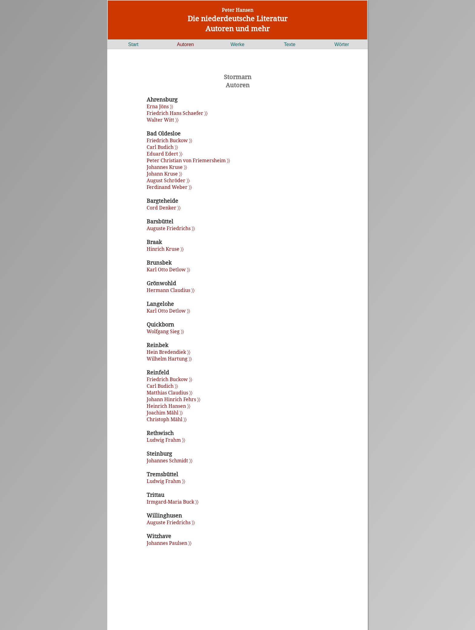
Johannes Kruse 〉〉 (167, 167)
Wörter (341, 44)
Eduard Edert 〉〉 (164, 153)
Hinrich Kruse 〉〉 (165, 249)
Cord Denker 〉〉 (164, 207)
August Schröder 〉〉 (168, 180)
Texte (289, 44)
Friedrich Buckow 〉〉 (169, 140)
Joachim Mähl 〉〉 (165, 412)
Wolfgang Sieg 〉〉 (165, 331)
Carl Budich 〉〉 (162, 147)
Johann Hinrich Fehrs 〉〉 (173, 399)
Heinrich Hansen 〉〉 (168, 406)
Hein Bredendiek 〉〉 (168, 352)
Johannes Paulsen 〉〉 (169, 543)
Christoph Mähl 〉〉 (167, 419)
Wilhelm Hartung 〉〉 (169, 358)
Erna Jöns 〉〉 (160, 106)
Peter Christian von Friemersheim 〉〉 (188, 160)
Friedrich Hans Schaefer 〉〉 (177, 113)
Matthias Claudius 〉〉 (169, 392)
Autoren (185, 44)
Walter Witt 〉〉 (162, 119)
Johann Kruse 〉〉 (164, 173)
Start (133, 44)
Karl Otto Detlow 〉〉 (168, 269)
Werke (237, 44)
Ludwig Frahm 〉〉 (166, 440)
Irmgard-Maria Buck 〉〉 (172, 501)
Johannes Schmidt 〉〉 (169, 460)
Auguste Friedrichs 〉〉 (171, 228)
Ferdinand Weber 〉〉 (169, 187)
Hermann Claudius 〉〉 (170, 290)
